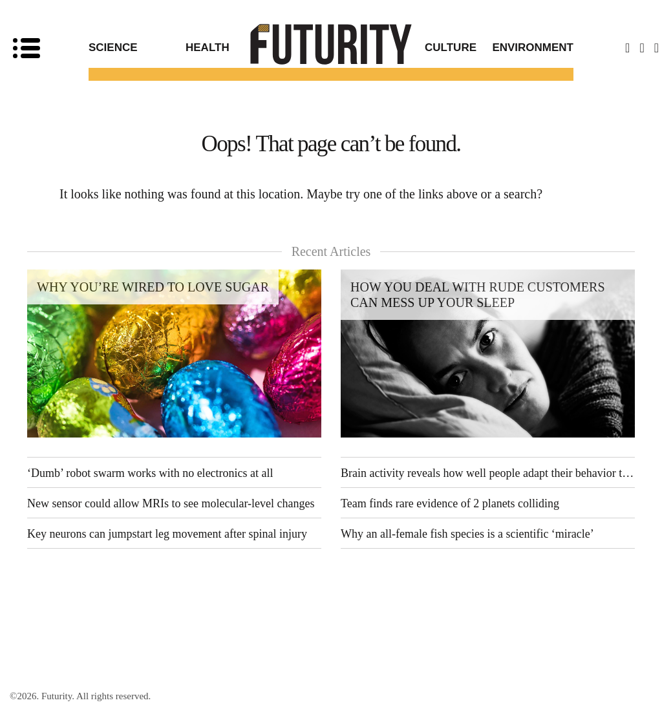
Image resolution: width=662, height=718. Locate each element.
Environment (532, 47)
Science (113, 47)
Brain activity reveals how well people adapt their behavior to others (488, 473)
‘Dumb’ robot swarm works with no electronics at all (150, 473)
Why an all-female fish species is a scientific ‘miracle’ (467, 533)
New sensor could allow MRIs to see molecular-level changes (171, 503)
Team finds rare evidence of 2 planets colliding (450, 503)
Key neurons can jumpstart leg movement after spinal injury (167, 533)
